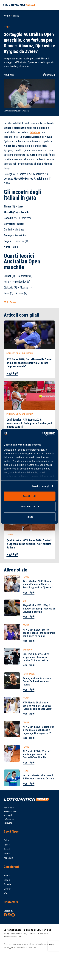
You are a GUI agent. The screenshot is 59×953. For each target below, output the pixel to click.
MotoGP (7, 889)
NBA (6, 893)
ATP (6, 302)
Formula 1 (8, 884)
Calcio (6, 840)
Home (7, 15)
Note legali (8, 815)
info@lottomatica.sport (13, 937)
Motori (7, 853)
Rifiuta (29, 516)
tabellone (35, 132)
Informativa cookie (11, 811)
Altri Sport (8, 858)
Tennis (16, 15)
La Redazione (9, 819)
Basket (7, 849)
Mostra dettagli (40, 486)
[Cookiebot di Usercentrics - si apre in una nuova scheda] (42, 433)
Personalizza (29, 506)
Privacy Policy (9, 808)
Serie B (7, 880)
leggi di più (12, 373)
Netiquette (8, 823)
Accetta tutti (30, 496)
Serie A (7, 875)
